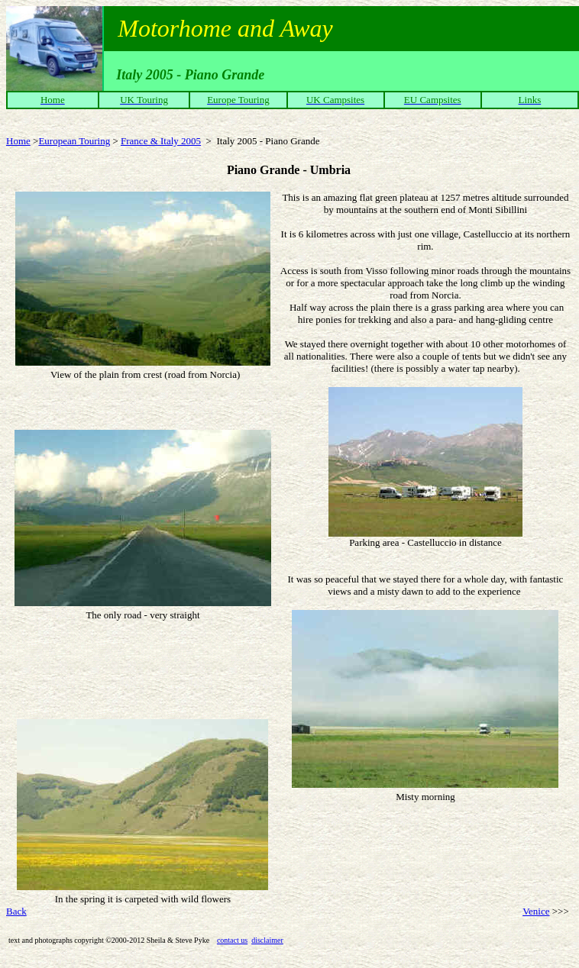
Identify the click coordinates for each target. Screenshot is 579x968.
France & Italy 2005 (161, 141)
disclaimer (267, 940)
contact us (232, 940)
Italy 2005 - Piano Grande (267, 141)
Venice (535, 911)
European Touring (74, 141)
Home (18, 141)
